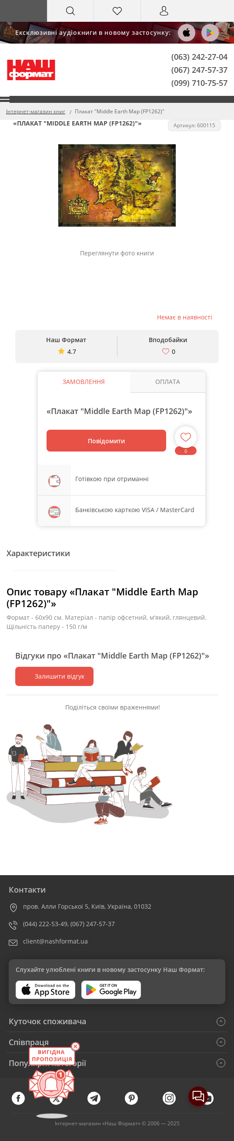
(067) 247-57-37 (199, 69)
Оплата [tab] (167, 381)
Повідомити (106, 441)
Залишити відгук (54, 676)
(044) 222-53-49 (45, 924)
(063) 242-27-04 (199, 56)
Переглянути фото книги (117, 253)
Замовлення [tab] (84, 381)
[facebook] (22, 1103)
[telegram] (98, 1103)
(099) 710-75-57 (199, 82)
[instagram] (173, 1103)
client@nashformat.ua (55, 941)
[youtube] (211, 1103)
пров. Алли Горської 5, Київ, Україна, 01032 (87, 906)
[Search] (70, 11)
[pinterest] (136, 1103)
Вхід (164, 19)
